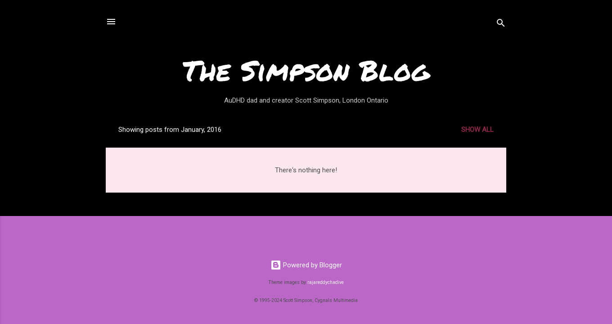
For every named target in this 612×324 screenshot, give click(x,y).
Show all (477, 130)
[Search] (500, 24)
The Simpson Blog (306, 70)
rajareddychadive (325, 282)
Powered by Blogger (306, 265)
